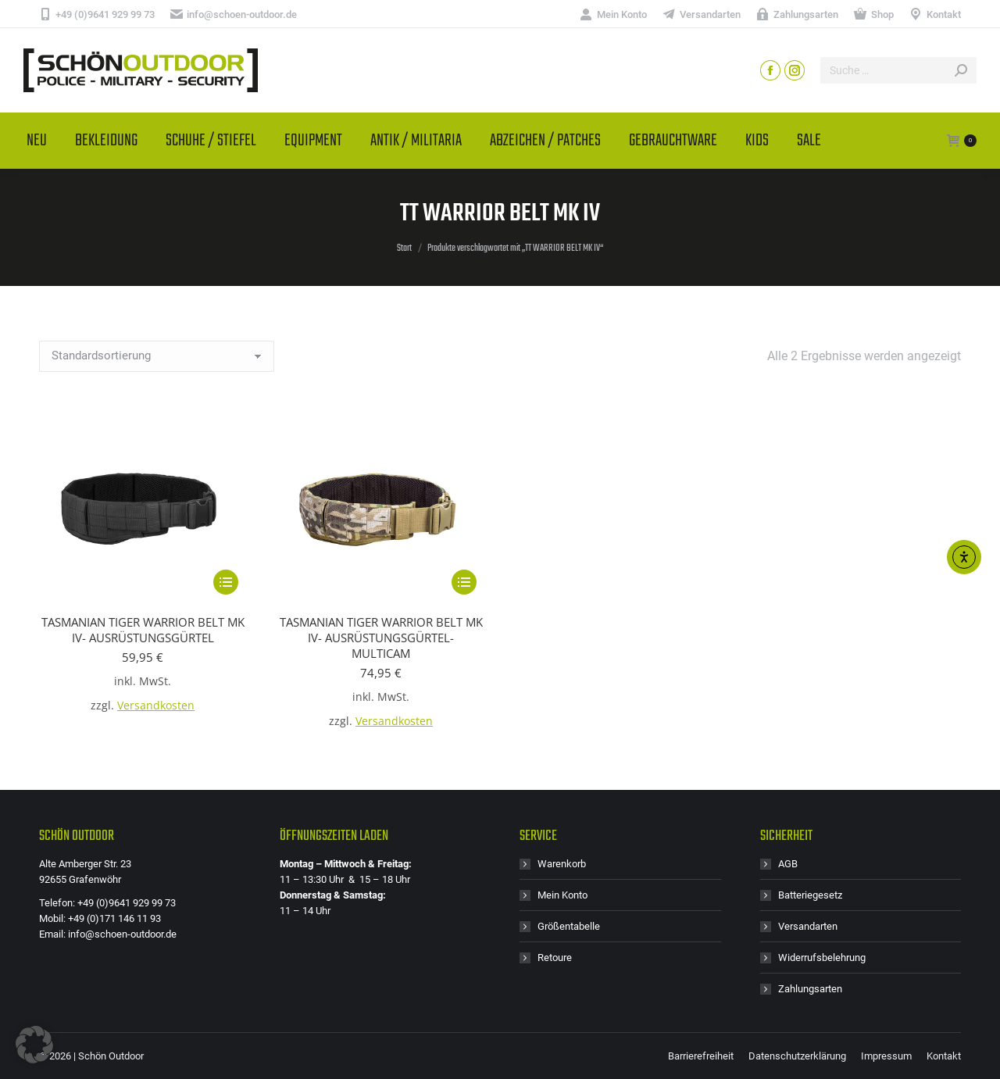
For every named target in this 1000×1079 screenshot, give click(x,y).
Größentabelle (569, 926)
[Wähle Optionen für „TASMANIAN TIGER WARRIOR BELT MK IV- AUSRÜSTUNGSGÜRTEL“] (225, 582)
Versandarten (808, 926)
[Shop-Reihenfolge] (156, 356)
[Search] (898, 70)
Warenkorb (562, 864)
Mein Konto (563, 895)
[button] (34, 1044)
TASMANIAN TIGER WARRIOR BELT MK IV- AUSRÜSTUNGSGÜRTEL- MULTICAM (381, 637)
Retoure (555, 957)
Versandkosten (156, 705)
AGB (788, 864)
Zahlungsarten (810, 989)
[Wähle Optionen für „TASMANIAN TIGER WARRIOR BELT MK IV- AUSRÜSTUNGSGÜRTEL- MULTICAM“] (464, 582)
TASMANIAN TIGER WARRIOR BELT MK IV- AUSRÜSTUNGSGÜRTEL (143, 629)
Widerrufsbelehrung (822, 957)
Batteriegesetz (810, 895)
